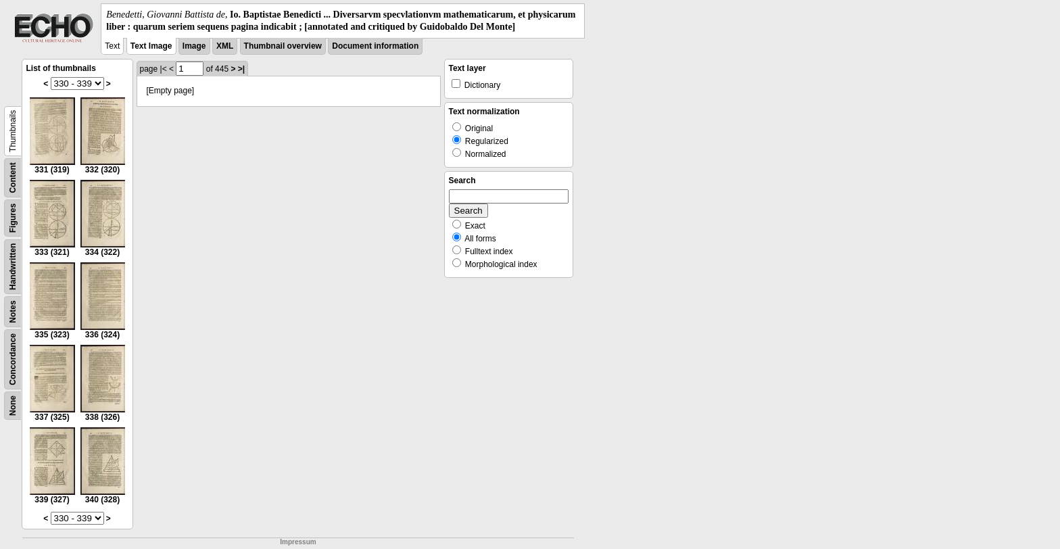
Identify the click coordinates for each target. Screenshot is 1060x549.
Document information (375, 46)
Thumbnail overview (283, 46)
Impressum (298, 542)
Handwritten (13, 266)
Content (13, 178)
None (13, 406)
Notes (13, 312)
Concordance (13, 359)
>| (241, 69)
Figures (13, 218)
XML (224, 46)
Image (194, 46)
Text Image (151, 46)
